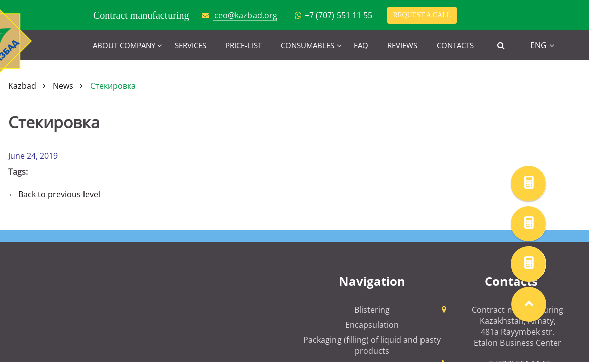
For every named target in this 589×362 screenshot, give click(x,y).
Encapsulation (372, 324)
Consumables (307, 45)
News (63, 86)
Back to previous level (59, 194)
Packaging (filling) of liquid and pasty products (372, 345)
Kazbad (22, 86)
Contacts (455, 45)
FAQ (361, 45)
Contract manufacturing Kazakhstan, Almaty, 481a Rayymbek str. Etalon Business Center (517, 326)
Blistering (372, 309)
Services (190, 45)
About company (124, 45)
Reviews (402, 45)
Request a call (422, 15)
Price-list (243, 45)
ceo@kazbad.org (245, 15)
